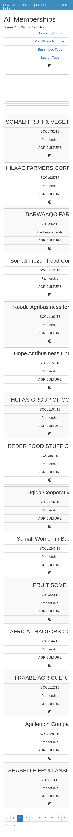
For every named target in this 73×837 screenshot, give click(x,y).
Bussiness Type (50, 49)
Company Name (49, 33)
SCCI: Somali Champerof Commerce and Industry (35, 6)
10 (7, 824)
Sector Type (50, 58)
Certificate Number (49, 41)
